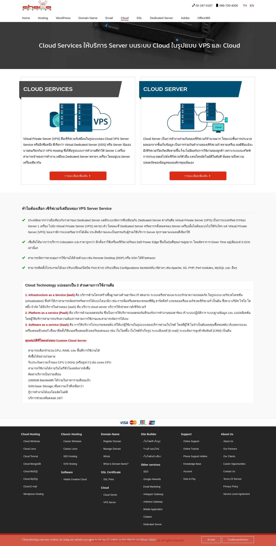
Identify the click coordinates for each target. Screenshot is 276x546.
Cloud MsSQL (30, 471)
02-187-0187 (202, 5)
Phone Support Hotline (195, 456)
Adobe (185, 18)
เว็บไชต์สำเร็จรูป (151, 441)
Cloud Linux (29, 448)
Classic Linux (70, 448)
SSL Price (108, 479)
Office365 (203, 18)
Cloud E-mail (30, 486)
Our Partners (230, 448)
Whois (106, 456)
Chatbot (147, 516)
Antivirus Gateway (153, 501)
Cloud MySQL (30, 479)
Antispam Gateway (153, 494)
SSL (139, 18)
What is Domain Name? (115, 464)
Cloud (124, 18)
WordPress (63, 18)
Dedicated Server (161, 18)
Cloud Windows (31, 441)
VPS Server (109, 502)
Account (187, 471)
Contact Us (229, 471)
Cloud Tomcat (30, 456)
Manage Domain (112, 448)
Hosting (43, 18)
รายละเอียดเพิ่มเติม (77, 175)
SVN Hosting (70, 464)
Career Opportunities (234, 464)
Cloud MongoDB (32, 464)
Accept (211, 539)
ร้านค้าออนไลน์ (151, 448)
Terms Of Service (232, 479)
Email (109, 18)
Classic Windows (72, 441)
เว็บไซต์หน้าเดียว (152, 456)
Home (26, 18)
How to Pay (189, 479)
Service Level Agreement (236, 494)
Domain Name (88, 18)
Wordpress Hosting (33, 494)
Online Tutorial (191, 448)
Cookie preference (238, 539)
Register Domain (112, 441)
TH (245, 5)
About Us (228, 441)
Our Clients (229, 456)
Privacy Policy (230, 486)
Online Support (191, 441)
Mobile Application (153, 509)
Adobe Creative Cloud (75, 479)
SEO (145, 471)
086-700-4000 (227, 5)
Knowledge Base (192, 464)
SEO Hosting (70, 456)
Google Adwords (152, 479)
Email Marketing (151, 486)
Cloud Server (110, 494)
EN (252, 5)
